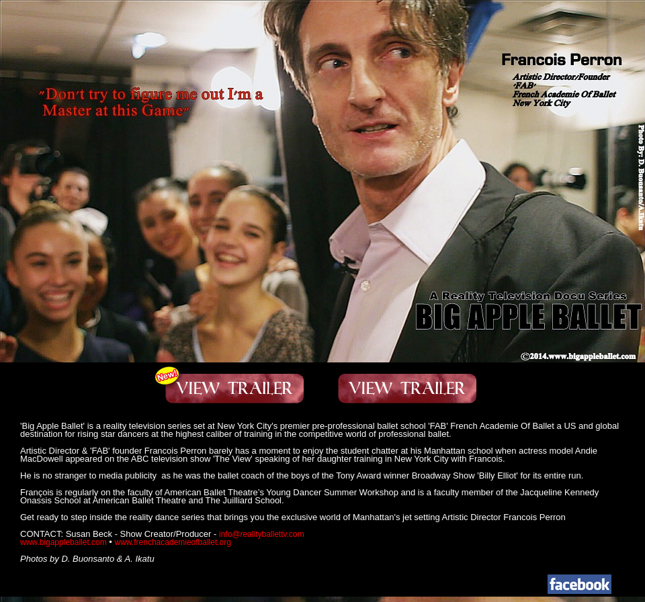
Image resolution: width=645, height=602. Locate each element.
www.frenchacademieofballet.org (173, 542)
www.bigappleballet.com (63, 542)
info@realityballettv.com (261, 534)
